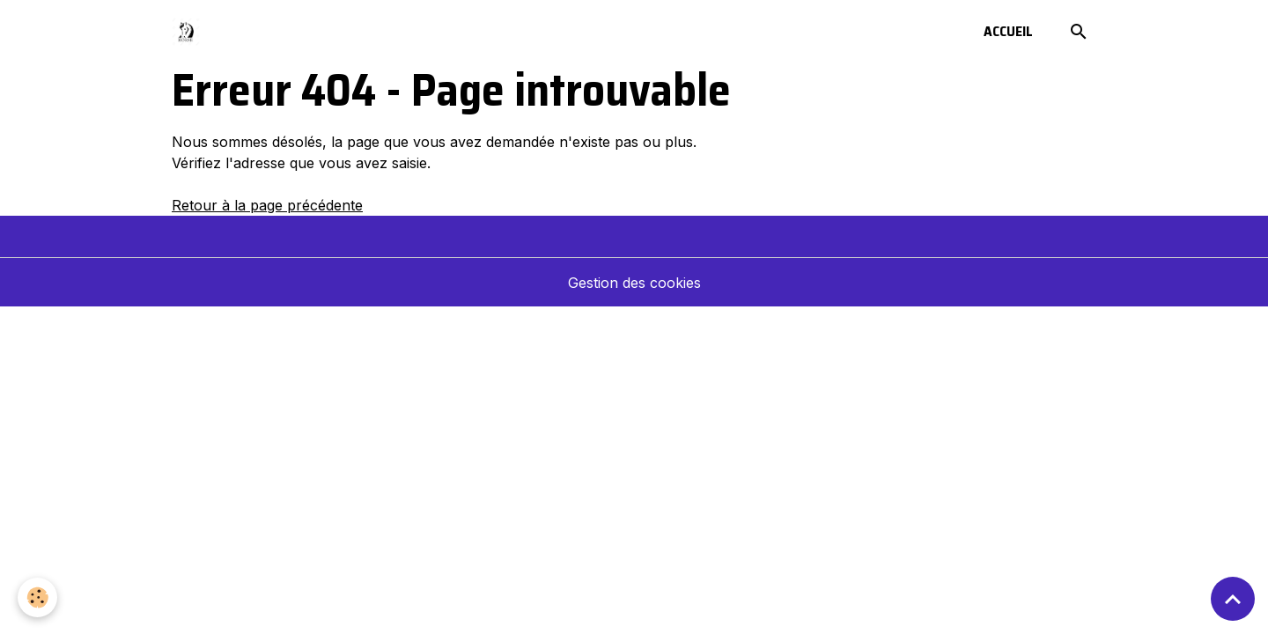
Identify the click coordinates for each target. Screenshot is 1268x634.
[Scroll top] (1233, 599)
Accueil (1008, 31)
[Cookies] (37, 597)
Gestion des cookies (634, 282)
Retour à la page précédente (267, 205)
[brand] (189, 32)
